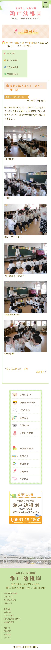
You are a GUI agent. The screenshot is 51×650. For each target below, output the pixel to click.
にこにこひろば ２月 (17, 369)
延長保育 (26, 418)
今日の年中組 (14, 67)
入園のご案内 (26, 433)
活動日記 (19, 43)
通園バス (26, 456)
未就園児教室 (26, 448)
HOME (9, 43)
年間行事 (26, 425)
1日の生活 (26, 410)
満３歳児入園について (26, 441)
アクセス (26, 479)
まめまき (40, 372)
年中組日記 (31, 43)
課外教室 (26, 464)
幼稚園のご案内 (26, 402)
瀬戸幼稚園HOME (10, 593)
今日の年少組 (14, 74)
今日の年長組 (15, 60)
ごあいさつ (26, 395)
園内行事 (15, 53)
